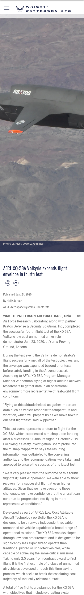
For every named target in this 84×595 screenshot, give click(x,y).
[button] (7, 9)
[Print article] (7, 282)
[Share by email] (15, 282)
